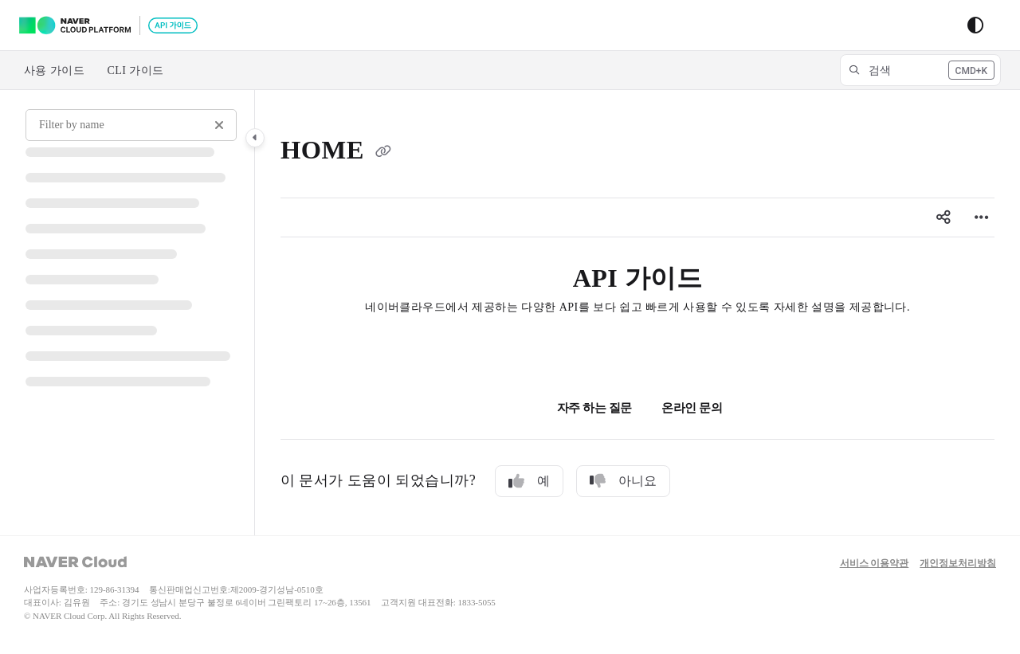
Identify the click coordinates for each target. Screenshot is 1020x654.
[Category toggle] (255, 137)
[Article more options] (981, 217)
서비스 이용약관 (874, 563)
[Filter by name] (131, 125)
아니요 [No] (623, 481)
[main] (637, 312)
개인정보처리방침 (958, 563)
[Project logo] (108, 25)
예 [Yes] (529, 481)
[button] (920, 70)
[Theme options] (975, 25)
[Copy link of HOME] (383, 153)
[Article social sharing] (943, 217)
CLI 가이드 (135, 70)
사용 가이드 (54, 70)
